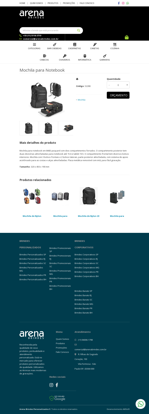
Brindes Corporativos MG (87, 267)
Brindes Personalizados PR (32, 275)
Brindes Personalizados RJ (32, 258)
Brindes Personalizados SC (32, 263)
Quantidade (113, 78)
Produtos (53, 3)
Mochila (81, 99)
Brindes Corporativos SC (86, 263)
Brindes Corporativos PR (86, 271)
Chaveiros (64, 59)
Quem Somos (36, 3)
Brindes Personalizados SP (32, 254)
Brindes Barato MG (84, 304)
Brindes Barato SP (83, 291)
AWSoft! (126, 409)
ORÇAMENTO (118, 95)
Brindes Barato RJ (83, 295)
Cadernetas (74, 48)
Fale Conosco (87, 3)
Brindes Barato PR (83, 308)
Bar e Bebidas (54, 48)
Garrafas (105, 59)
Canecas (44, 59)
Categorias (34, 48)
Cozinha (114, 48)
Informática (84, 59)
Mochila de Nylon (32, 216)
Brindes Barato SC (83, 299)
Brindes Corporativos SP (86, 254)
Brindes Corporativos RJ (86, 258)
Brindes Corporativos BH (87, 276)
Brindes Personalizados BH (32, 279)
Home (22, 3)
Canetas (94, 48)
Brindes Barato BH (83, 312)
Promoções (69, 3)
